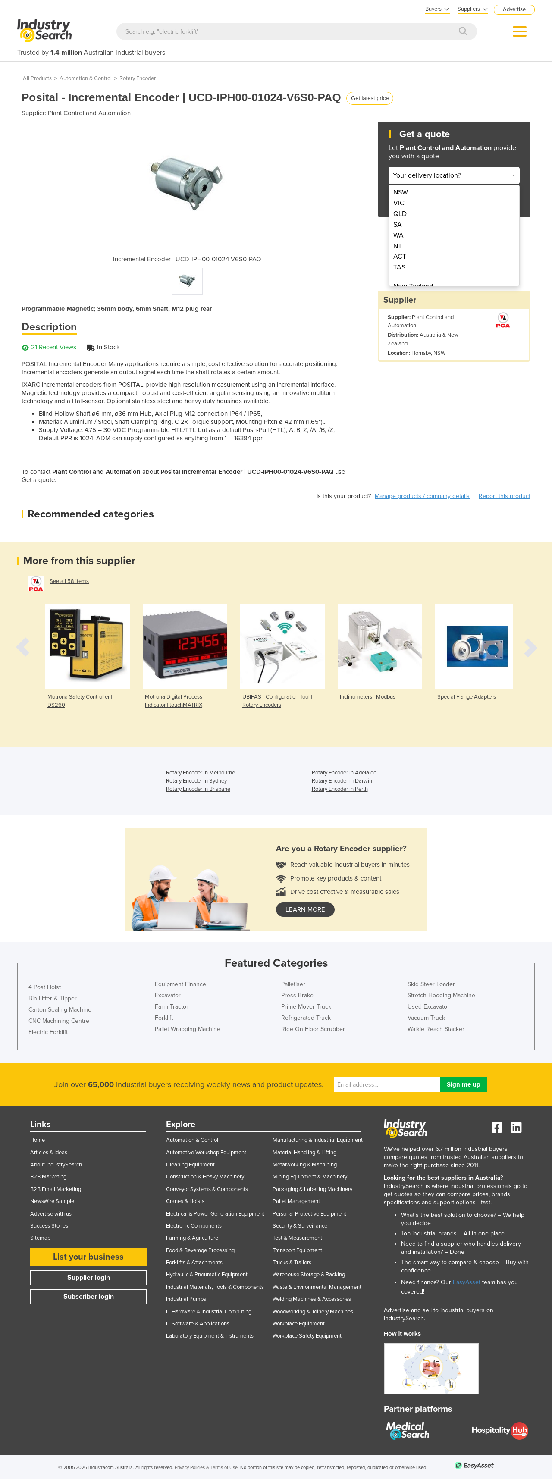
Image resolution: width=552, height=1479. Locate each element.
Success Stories (49, 1225)
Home (37, 1140)
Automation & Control (86, 78)
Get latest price (370, 98)
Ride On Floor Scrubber (313, 1029)
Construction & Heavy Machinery (205, 1176)
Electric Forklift (48, 1032)
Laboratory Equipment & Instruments (210, 1335)
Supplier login (88, 1277)
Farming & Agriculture (192, 1238)
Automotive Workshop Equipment (206, 1152)
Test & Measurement (297, 1238)
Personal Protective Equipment (309, 1213)
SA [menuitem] (397, 224)
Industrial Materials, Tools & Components (215, 1287)
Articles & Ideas (48, 1152)
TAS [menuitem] (399, 267)
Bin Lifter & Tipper (52, 998)
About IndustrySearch (56, 1164)
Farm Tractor (171, 1006)
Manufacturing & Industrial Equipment (318, 1140)
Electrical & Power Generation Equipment (215, 1213)
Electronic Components (194, 1225)
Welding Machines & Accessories (312, 1299)
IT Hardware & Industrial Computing (208, 1311)
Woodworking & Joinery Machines (313, 1311)
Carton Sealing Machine (59, 1009)
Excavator (168, 995)
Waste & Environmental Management (317, 1287)
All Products (37, 78)
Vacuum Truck (426, 1018)
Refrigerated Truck (306, 1018)
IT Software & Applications (197, 1323)
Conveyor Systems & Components (207, 1189)
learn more (305, 909)
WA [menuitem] (398, 235)
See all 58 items (69, 581)
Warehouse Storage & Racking (309, 1274)
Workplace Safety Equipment (307, 1335)
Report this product (504, 496)
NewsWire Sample (52, 1201)
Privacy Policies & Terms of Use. (207, 1467)
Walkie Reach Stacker (436, 1029)
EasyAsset (466, 1282)
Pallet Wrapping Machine (187, 1029)
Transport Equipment (297, 1250)
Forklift (164, 1018)
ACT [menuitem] (399, 256)
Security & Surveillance (300, 1225)
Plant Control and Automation (89, 113)
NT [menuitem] (397, 246)
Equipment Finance (180, 984)
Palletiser (293, 984)
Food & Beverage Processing (200, 1250)
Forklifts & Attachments (194, 1262)
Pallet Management (296, 1201)
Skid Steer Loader (431, 984)
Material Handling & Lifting (304, 1152)
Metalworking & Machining (305, 1164)
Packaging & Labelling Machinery (312, 1189)
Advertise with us (51, 1213)
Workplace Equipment (299, 1323)
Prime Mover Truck (306, 1006)
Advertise (514, 9)
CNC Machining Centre (58, 1021)
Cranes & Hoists (185, 1201)
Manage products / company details (422, 496)
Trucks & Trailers (292, 1262)
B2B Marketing (48, 1176)
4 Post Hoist (44, 987)
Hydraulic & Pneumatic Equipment (207, 1274)
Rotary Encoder (137, 78)
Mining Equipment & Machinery (310, 1176)
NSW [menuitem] (400, 192)
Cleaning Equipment (190, 1164)
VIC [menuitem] (399, 203)
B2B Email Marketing (55, 1189)
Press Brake (297, 995)
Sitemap (40, 1238)
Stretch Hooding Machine (441, 995)
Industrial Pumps (186, 1299)
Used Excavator (428, 1006)
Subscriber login (88, 1296)
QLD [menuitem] (400, 214)
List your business (88, 1257)
